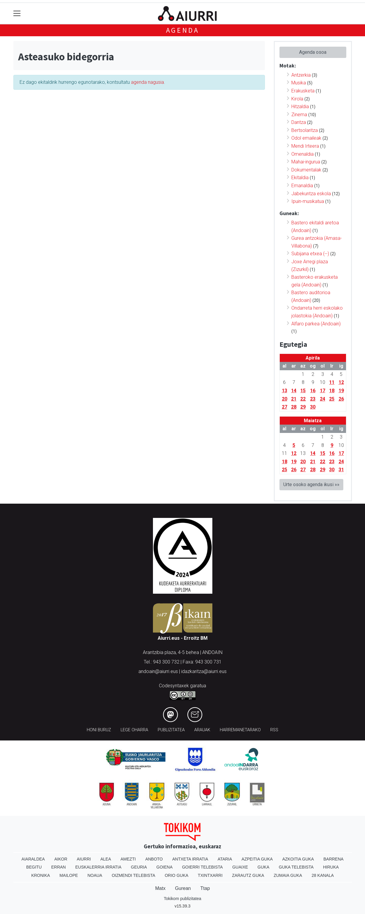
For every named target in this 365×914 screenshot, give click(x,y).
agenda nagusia (147, 82)
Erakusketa (303, 91)
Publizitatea (171, 729)
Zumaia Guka (288, 875)
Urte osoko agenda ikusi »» (311, 484)
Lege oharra (134, 729)
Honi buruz (99, 729)
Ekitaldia (300, 177)
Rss (274, 729)
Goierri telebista (202, 867)
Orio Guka (176, 875)
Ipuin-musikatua (307, 201)
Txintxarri (210, 875)
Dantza (298, 122)
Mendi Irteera (305, 146)
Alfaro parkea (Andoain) (316, 324)
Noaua (94, 875)
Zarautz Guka (248, 875)
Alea (105, 859)
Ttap (205, 888)
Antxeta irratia (190, 859)
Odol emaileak (306, 138)
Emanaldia (302, 185)
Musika (298, 83)
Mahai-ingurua (305, 162)
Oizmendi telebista (133, 875)
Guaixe (240, 867)
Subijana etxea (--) (310, 253)
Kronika (40, 875)
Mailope (68, 875)
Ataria (225, 859)
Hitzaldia (300, 106)
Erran (58, 867)
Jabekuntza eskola (311, 193)
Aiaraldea (33, 859)
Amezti (128, 859)
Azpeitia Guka (257, 859)
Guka (263, 867)
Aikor (60, 859)
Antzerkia (301, 75)
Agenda (182, 30)
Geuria (139, 867)
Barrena (333, 859)
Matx (160, 888)
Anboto (154, 859)
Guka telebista (296, 867)
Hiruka (331, 867)
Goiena (165, 867)
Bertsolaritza (304, 130)
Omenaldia (302, 154)
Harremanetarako (240, 729)
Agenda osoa (312, 52)
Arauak (202, 729)
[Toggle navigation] (17, 13)
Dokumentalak (306, 170)
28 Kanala (323, 875)
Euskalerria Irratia (98, 867)
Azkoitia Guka (298, 859)
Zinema (299, 114)
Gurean (183, 888)
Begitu (34, 867)
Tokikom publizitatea (182, 898)
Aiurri (84, 859)
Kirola (297, 99)
